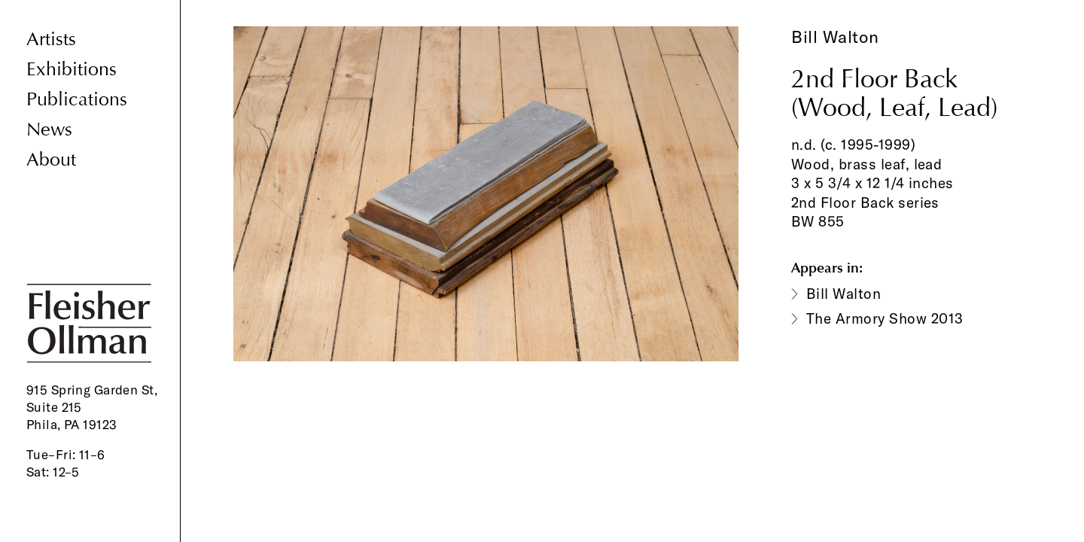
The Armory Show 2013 (885, 318)
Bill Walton (834, 36)
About (51, 160)
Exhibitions (71, 69)
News (49, 130)
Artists (51, 39)
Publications (76, 99)
